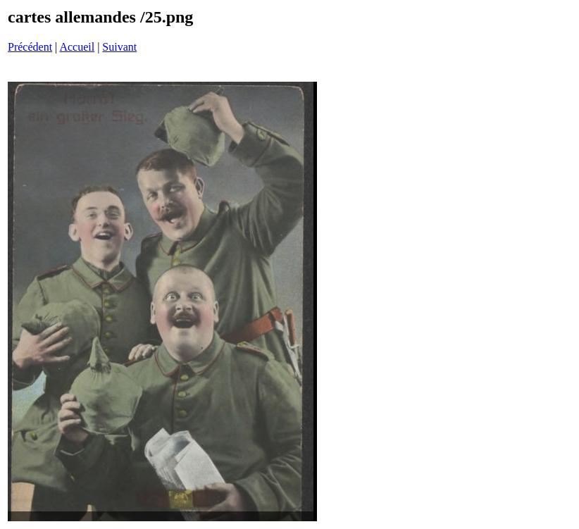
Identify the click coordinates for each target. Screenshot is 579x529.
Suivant (119, 47)
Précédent (30, 47)
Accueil (76, 47)
